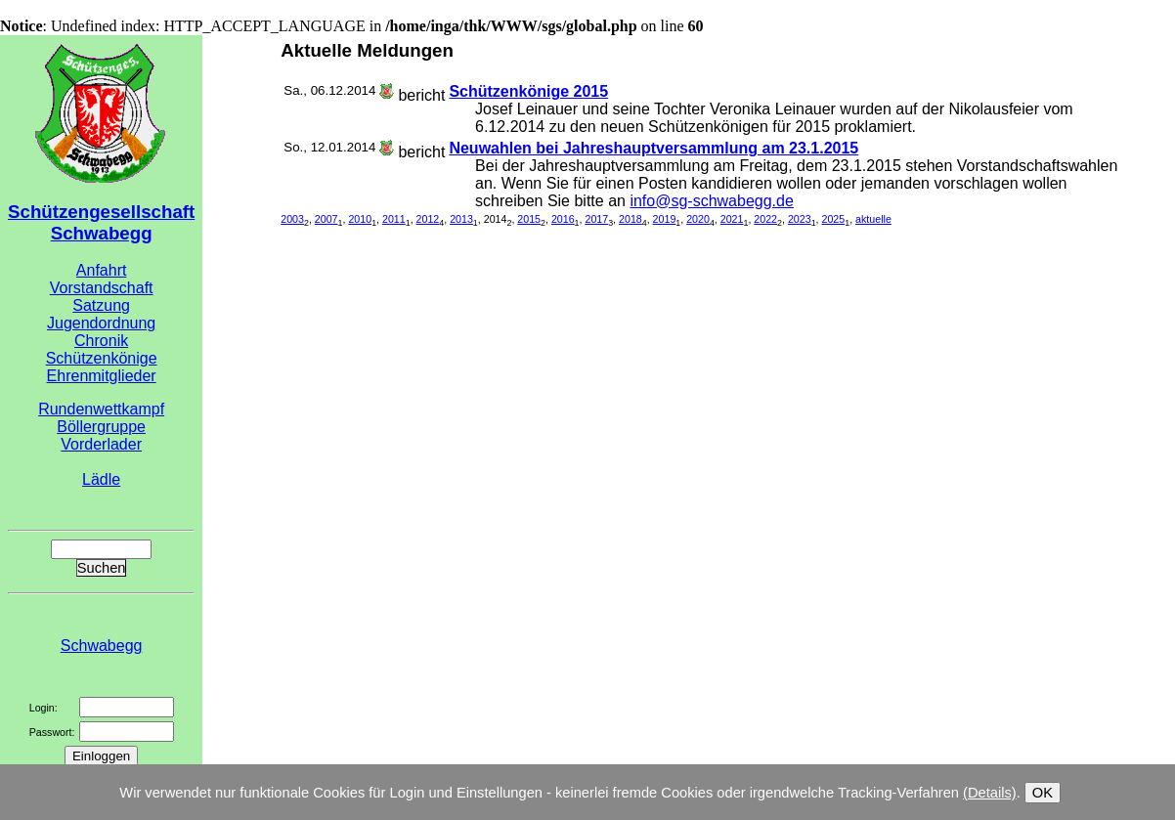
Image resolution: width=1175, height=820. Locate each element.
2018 (630, 219)
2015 (529, 219)
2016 (563, 219)
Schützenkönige (101, 358)
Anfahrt (101, 270)
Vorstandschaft (101, 288)
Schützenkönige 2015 (528, 91)
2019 (664, 219)
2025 (834, 219)
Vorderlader (101, 444)
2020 (698, 219)
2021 (732, 219)
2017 (596, 219)
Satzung (101, 305)
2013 (461, 219)
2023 (799, 219)
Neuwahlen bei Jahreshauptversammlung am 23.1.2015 (653, 148)
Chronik (101, 340)
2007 (326, 219)
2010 (359, 219)
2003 (292, 219)
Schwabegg (102, 645)
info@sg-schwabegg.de (711, 201)
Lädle (101, 479)
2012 (428, 219)
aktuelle (873, 219)
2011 (394, 219)
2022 (765, 219)
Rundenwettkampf (101, 409)
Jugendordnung (101, 323)
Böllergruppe (101, 426)
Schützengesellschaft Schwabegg (101, 222)
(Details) (990, 792)
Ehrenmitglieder (101, 375)
